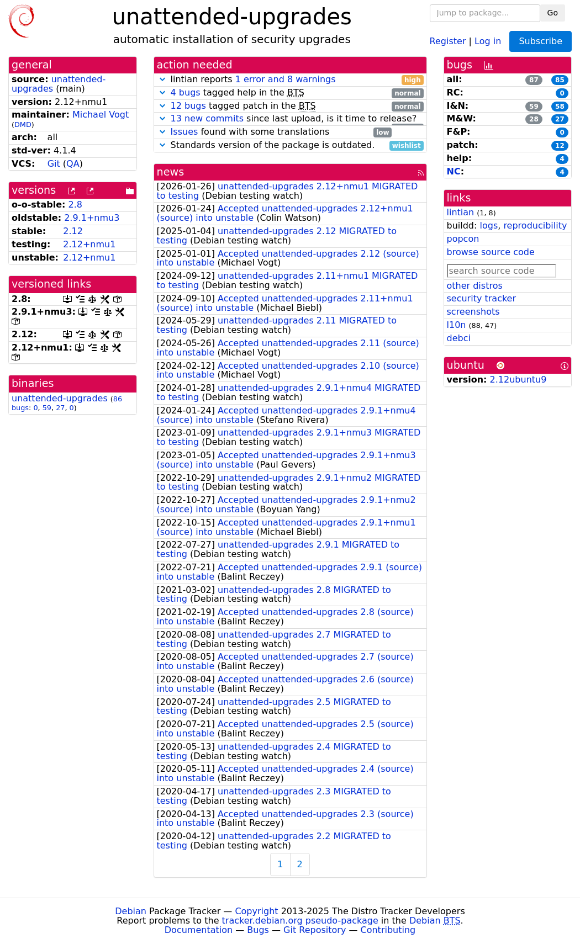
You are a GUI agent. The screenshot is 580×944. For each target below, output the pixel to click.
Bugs (258, 930)
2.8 (75, 204)
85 (560, 80)
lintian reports (290, 79)
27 (60, 408)
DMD (22, 124)
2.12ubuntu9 (518, 379)
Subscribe (540, 41)
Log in (487, 40)
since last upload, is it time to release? (290, 119)
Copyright (256, 911)
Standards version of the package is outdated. (290, 145)
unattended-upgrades (59, 84)
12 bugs (188, 105)
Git (54, 163)
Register (448, 40)
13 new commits (207, 118)
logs (488, 225)
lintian (460, 212)
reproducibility (535, 225)
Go (552, 12)
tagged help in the (290, 93)
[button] (162, 79)
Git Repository (314, 930)
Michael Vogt (100, 114)
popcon (463, 239)
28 (534, 119)
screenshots (473, 311)
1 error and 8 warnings (285, 79)
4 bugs (186, 92)
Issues (184, 131)
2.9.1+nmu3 (91, 218)
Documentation (199, 930)
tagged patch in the (290, 106)
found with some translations (274, 132)
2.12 (73, 231)
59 (47, 408)
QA (73, 163)
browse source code (491, 252)
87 (534, 80)
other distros (475, 285)
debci (459, 338)
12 (560, 146)
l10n (456, 325)
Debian (130, 911)
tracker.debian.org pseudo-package (300, 920)
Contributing (388, 930)
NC (454, 171)
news (170, 172)
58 (560, 106)
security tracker (481, 298)
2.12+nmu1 (89, 244)
